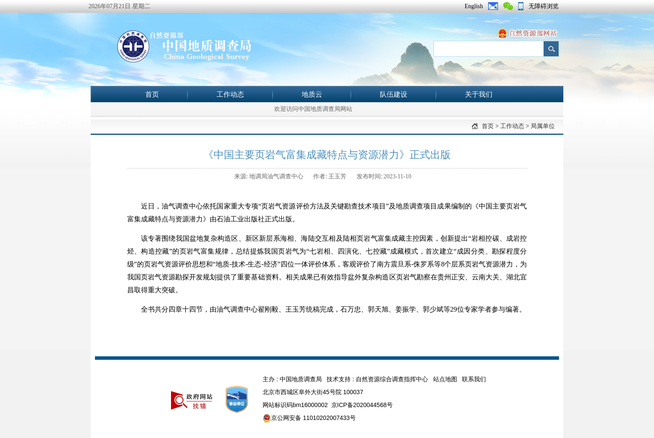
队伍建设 (393, 94)
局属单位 (543, 126)
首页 (152, 94)
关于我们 (478, 94)
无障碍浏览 (544, 6)
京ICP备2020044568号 (362, 404)
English (474, 6)
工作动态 (230, 94)
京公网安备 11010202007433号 (309, 418)
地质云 (312, 94)
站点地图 (445, 379)
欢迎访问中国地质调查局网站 (313, 109)
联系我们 (474, 379)
